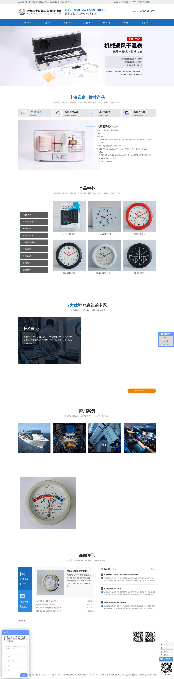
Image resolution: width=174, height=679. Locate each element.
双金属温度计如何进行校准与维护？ (48, 611)
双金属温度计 (54, 2)
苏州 (147, 675)
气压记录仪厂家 (66, 2)
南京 (126, 675)
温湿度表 (26, 263)
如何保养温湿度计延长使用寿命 (47, 601)
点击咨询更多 (139, 391)
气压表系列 (27, 249)
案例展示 (86, 23)
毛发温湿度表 (28, 235)
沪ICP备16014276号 (64, 675)
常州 (130, 675)
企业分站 (117, 2)
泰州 (151, 675)
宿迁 (144, 675)
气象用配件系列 (29, 242)
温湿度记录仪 (42, 2)
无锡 (154, 675)
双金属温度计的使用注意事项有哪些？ (49, 608)
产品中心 (67, 23)
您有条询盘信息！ (145, 2)
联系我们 (145, 23)
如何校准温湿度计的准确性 (45, 604)
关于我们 (47, 23)
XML (135, 2)
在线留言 (126, 23)
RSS (130, 2)
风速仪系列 (27, 215)
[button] (84, 82)
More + (153, 569)
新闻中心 (106, 23)
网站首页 (28, 23)
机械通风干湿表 (29, 222)
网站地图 (125, 2)
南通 (141, 675)
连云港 (137, 675)
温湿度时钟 (27, 270)
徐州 (157, 675)
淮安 (133, 675)
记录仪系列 (27, 229)
